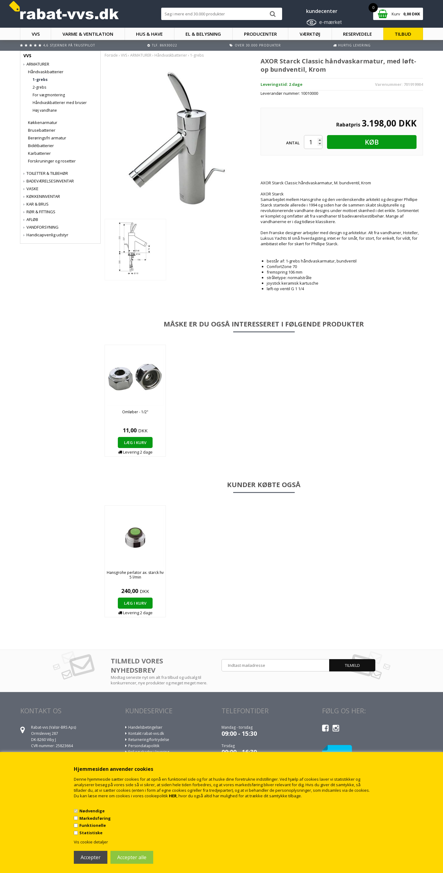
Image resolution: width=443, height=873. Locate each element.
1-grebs (40, 79)
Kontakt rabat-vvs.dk (146, 733)
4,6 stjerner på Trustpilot (69, 45)
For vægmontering (49, 95)
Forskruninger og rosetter (52, 161)
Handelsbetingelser (145, 727)
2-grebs (39, 87)
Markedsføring (95, 818)
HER (173, 796)
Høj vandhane (45, 110)
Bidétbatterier (41, 145)
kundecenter (321, 11)
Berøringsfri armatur (47, 138)
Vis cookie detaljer (91, 842)
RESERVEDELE (357, 34)
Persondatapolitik (143, 745)
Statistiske (90, 832)
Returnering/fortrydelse (148, 739)
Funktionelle (92, 825)
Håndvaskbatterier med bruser (60, 102)
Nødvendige (92, 811)
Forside (111, 55)
